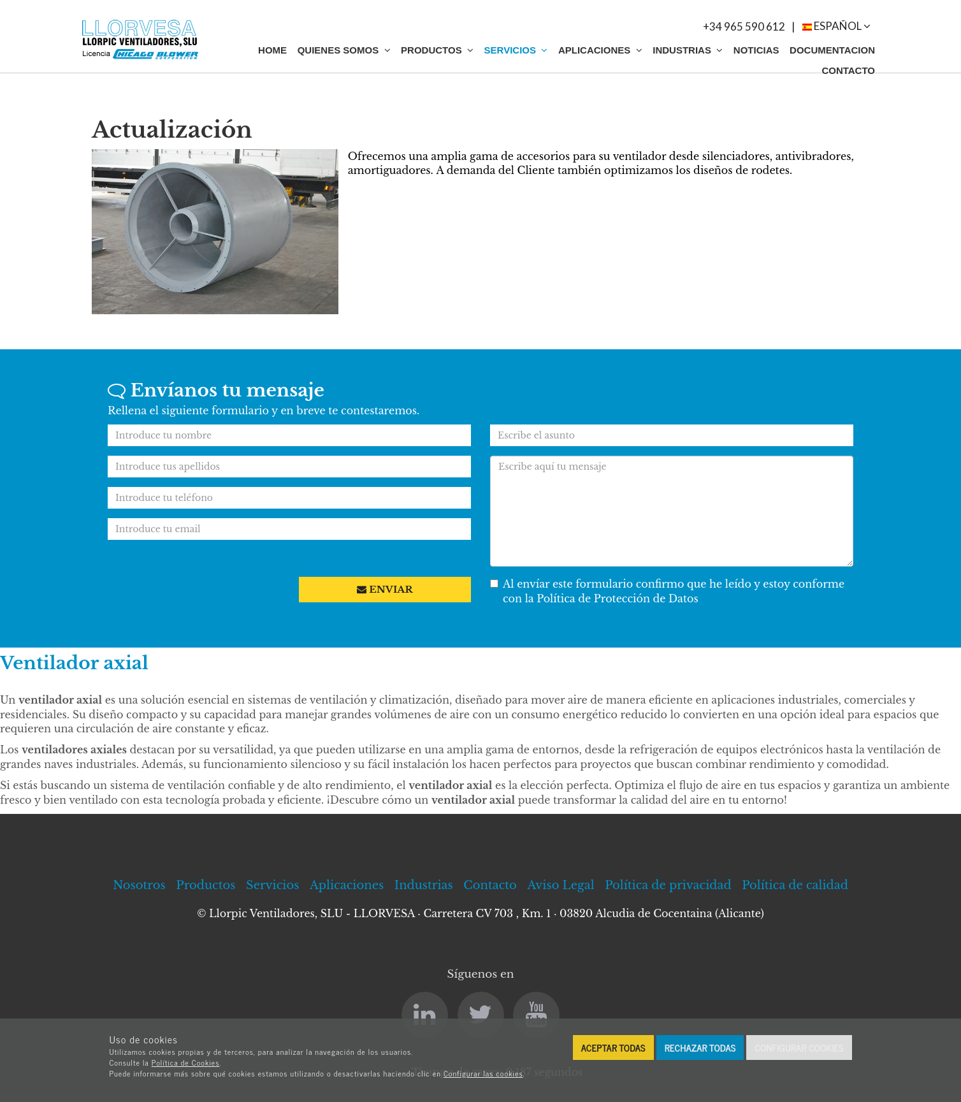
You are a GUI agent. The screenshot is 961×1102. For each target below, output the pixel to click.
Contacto (848, 70)
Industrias (688, 50)
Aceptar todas (613, 1047)
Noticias (756, 50)
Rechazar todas (700, 1047)
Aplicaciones (600, 50)
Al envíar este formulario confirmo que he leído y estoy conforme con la (667, 591)
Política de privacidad (668, 885)
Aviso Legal (560, 885)
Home (272, 50)
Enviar (384, 589)
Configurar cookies (799, 1047)
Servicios (516, 50)
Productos (437, 50)
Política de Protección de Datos (617, 598)
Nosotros (139, 885)
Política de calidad (795, 885)
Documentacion (832, 50)
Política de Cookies (186, 1062)
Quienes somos (344, 50)
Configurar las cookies (483, 1073)
